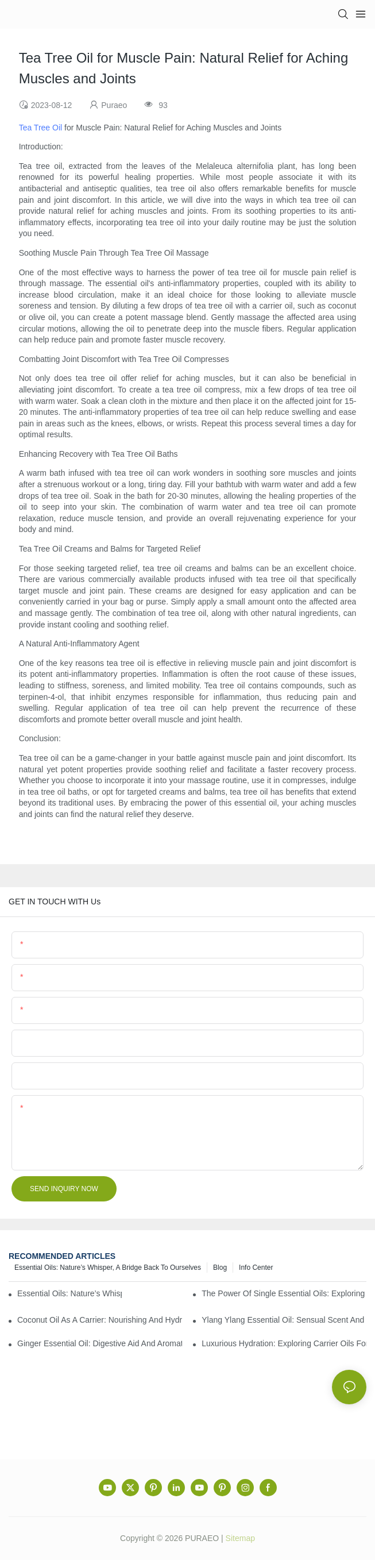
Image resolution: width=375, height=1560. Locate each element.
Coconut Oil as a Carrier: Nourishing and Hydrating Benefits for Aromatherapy (99, 1319)
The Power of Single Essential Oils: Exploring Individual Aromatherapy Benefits (284, 1293)
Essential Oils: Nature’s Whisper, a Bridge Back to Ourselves (107, 1268)
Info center (256, 1268)
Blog (220, 1268)
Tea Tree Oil (40, 127)
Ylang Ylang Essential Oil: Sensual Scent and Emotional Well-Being (284, 1319)
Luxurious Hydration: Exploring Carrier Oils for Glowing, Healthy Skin (284, 1343)
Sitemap (240, 1538)
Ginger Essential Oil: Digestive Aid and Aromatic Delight (99, 1343)
